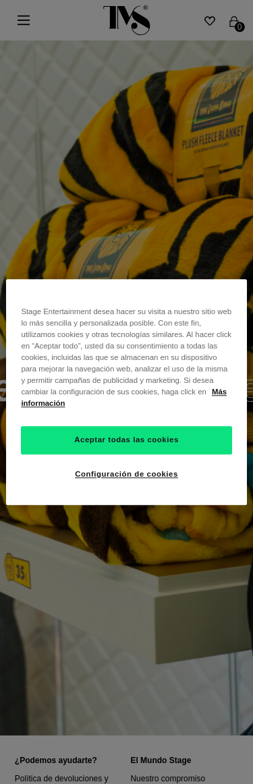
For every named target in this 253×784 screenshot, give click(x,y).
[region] (126, 392)
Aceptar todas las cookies (126, 439)
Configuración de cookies (126, 474)
